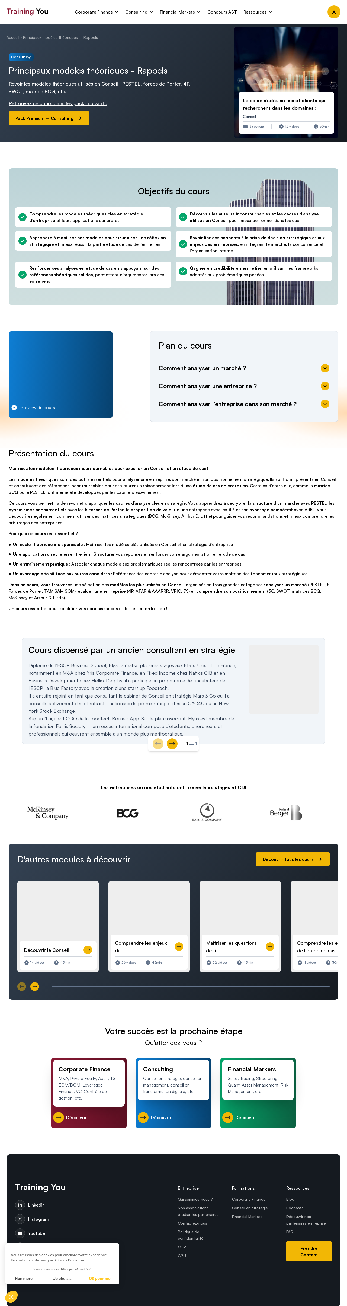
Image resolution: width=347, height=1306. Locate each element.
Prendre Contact (309, 1251)
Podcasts (294, 1207)
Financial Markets (247, 1216)
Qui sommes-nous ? (195, 1199)
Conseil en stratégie (250, 1207)
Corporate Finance (248, 1199)
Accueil (13, 37)
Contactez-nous (192, 1223)
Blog (290, 1199)
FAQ (289, 1231)
